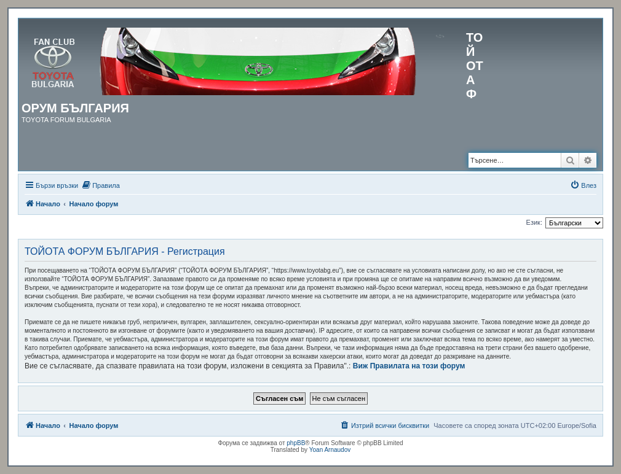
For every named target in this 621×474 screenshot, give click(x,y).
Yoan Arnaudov (329, 449)
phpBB (296, 443)
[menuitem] (100, 185)
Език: (534, 222)
